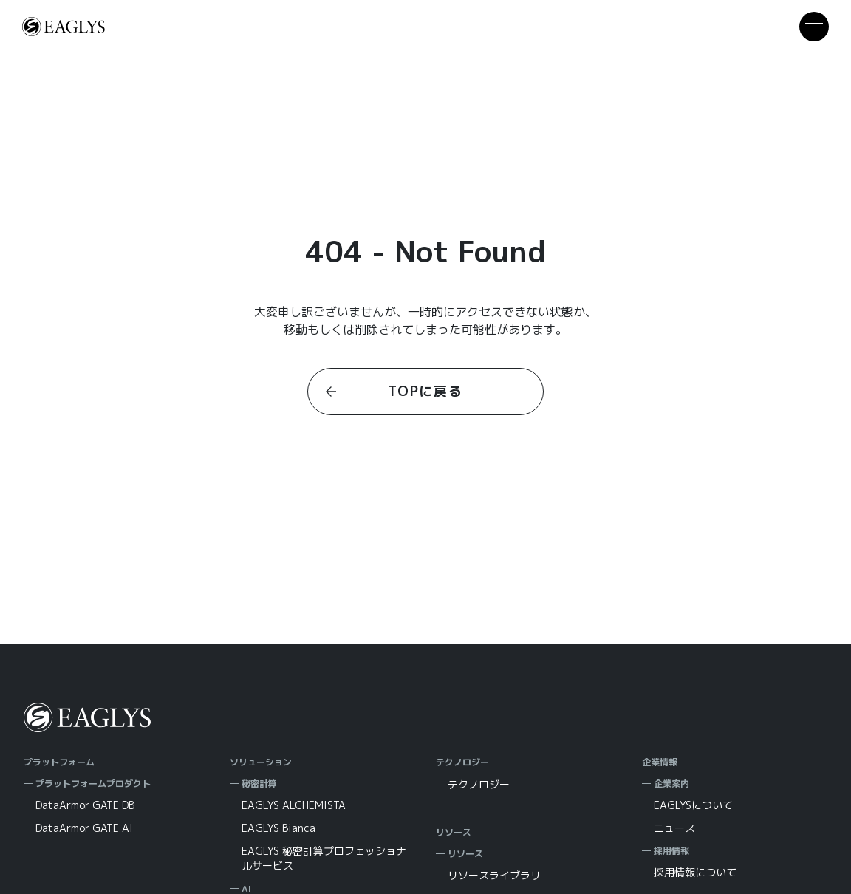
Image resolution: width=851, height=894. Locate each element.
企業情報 (659, 762)
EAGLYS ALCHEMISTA (294, 805)
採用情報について (695, 872)
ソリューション (261, 762)
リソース (453, 832)
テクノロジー (462, 762)
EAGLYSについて (693, 805)
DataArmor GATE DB (84, 805)
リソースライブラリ (494, 875)
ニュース (674, 828)
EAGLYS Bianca (278, 828)
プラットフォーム (59, 762)
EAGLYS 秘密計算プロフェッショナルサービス (324, 858)
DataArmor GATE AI (84, 828)
